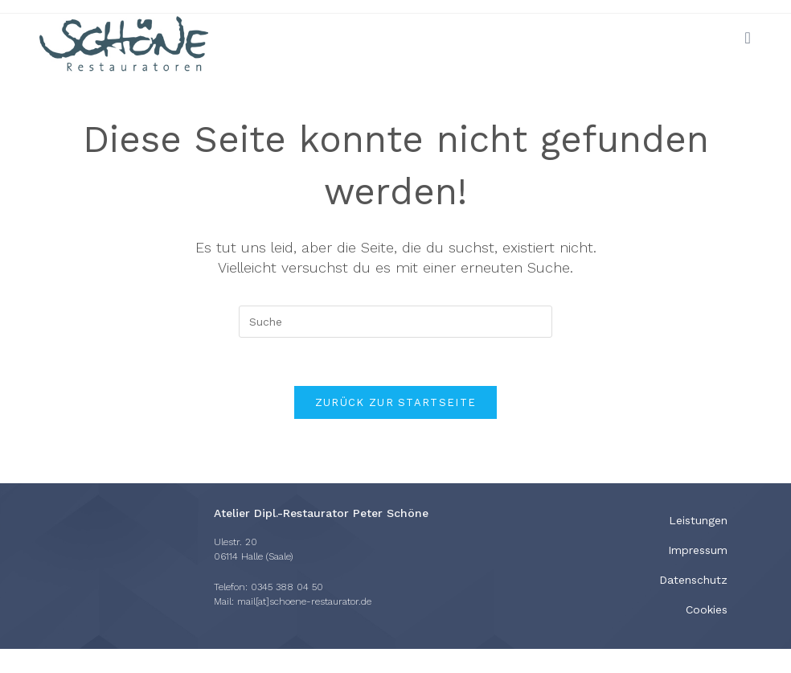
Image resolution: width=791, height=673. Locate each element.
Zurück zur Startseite (395, 402)
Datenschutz (693, 579)
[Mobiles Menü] (747, 37)
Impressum (697, 550)
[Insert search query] (395, 322)
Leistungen (698, 520)
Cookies (706, 609)
